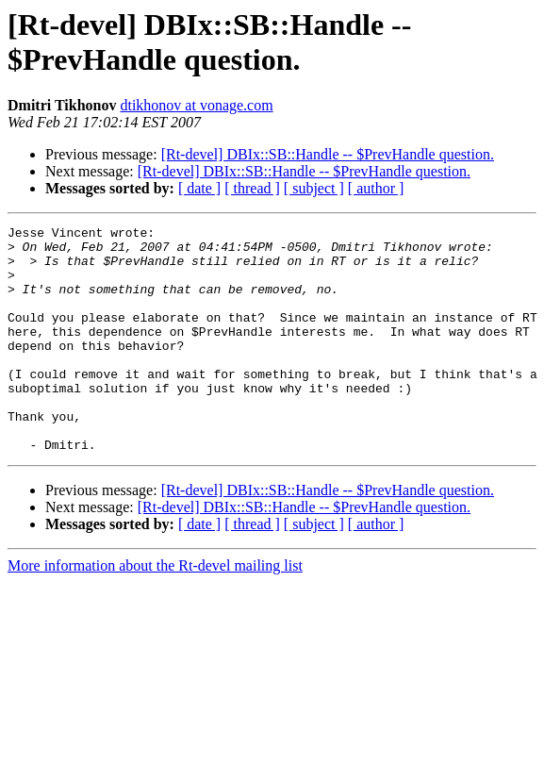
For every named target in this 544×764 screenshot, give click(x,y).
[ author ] (376, 188)
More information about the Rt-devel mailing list (155, 611)
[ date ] (199, 188)
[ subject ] (314, 188)
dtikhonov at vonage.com (196, 105)
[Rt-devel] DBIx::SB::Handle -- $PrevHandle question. (327, 154)
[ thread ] (252, 188)
